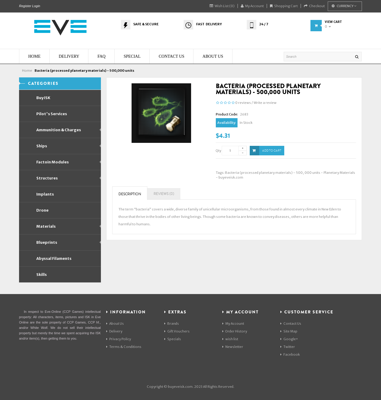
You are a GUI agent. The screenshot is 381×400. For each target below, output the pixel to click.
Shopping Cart (284, 6)
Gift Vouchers (177, 331)
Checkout (314, 6)
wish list (230, 339)
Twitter (287, 347)
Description (129, 194)
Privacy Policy (118, 339)
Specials (172, 339)
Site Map (288, 331)
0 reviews (243, 103)
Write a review (265, 103)
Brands (171, 323)
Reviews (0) (164, 193)
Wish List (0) (222, 6)
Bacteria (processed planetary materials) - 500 (264, 173)
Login (36, 6)
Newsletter (232, 347)
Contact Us (290, 323)
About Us (115, 323)
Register (25, 6)
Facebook (290, 354)
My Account (252, 6)
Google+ (289, 339)
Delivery (114, 331)
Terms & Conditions (123, 347)
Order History (234, 331)
